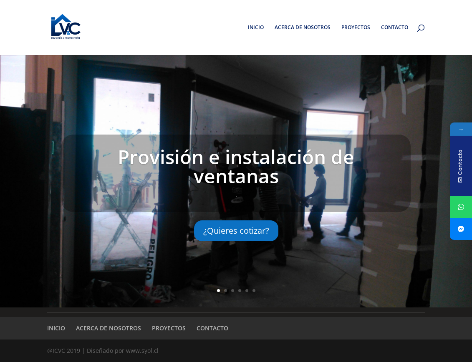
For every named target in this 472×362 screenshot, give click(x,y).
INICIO (256, 28)
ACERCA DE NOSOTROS (303, 28)
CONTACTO (394, 28)
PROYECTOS (355, 28)
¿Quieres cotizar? (236, 230)
